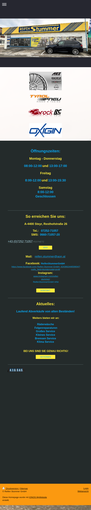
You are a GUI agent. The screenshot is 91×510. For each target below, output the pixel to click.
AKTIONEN (45, 357)
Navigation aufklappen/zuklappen (45, 4)
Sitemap (24, 488)
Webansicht (83, 491)
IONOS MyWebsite (38, 497)
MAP (45, 247)
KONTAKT (45, 290)
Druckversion (10, 488)
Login (86, 488)
